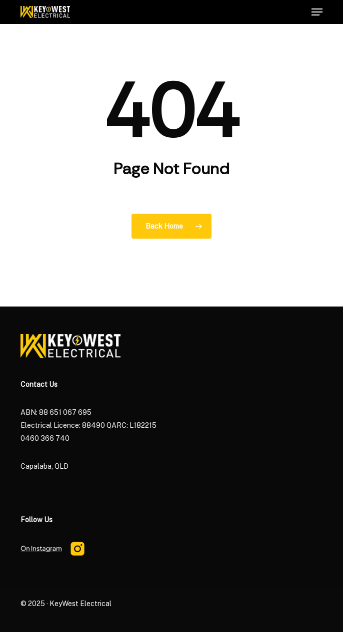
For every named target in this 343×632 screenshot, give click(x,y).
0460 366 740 (45, 438)
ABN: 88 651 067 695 (56, 412)
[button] (317, 12)
